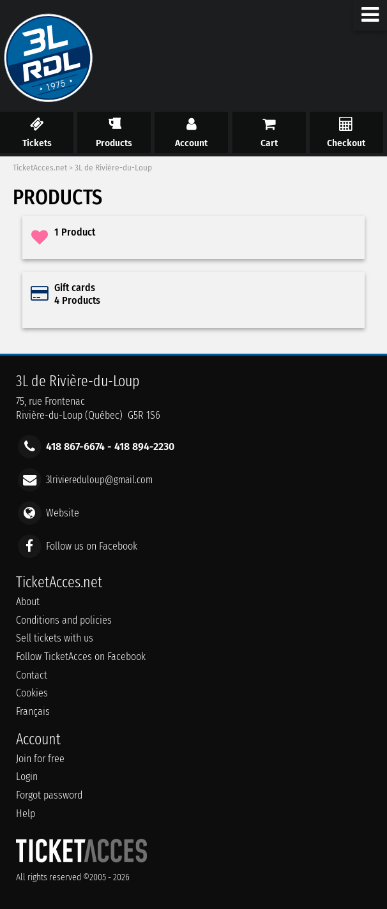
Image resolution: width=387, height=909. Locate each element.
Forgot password (49, 795)
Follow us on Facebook (91, 546)
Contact (31, 675)
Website (62, 513)
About (28, 602)
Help (25, 814)
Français (33, 711)
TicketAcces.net (40, 167)
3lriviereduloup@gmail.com (99, 479)
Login (27, 776)
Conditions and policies (64, 620)
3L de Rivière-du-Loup (113, 167)
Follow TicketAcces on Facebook (81, 656)
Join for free (40, 759)
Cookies (32, 693)
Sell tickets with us (54, 638)
